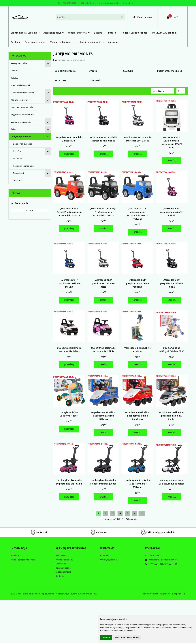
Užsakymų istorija (108, 559)
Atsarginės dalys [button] (52, 32)
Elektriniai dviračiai (34, 42)
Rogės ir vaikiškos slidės (134, 32)
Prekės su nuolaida (65, 559)
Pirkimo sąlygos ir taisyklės (157, 532)
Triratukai (17, 180)
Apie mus (113, 42)
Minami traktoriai (19, 99)
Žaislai (14, 129)
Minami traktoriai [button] (77, 32)
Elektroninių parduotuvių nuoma (156, 593)
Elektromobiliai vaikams (22, 92)
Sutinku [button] (106, 637)
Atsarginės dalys (19, 63)
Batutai (112, 32)
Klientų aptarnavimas (71, 548)
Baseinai (98, 32)
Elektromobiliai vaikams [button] (24, 32)
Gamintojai (61, 563)
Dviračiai (17, 151)
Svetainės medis (63, 571)
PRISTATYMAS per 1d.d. (164, 32)
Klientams (107, 548)
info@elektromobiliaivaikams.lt (100, 3)
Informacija (19, 548)
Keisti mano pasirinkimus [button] (127, 637)
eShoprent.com (178, 593)
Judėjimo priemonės (21, 136)
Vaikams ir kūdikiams (21, 122)
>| (141, 513)
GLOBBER (17, 158)
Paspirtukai (18, 173)
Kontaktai (128, 3)
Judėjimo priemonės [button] (90, 42)
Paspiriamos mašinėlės (23, 165)
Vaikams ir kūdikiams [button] (61, 42)
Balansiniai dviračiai (22, 143)
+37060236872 (67, 3)
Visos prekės (62, 555)
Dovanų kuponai (63, 567)
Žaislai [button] (14, 42)
